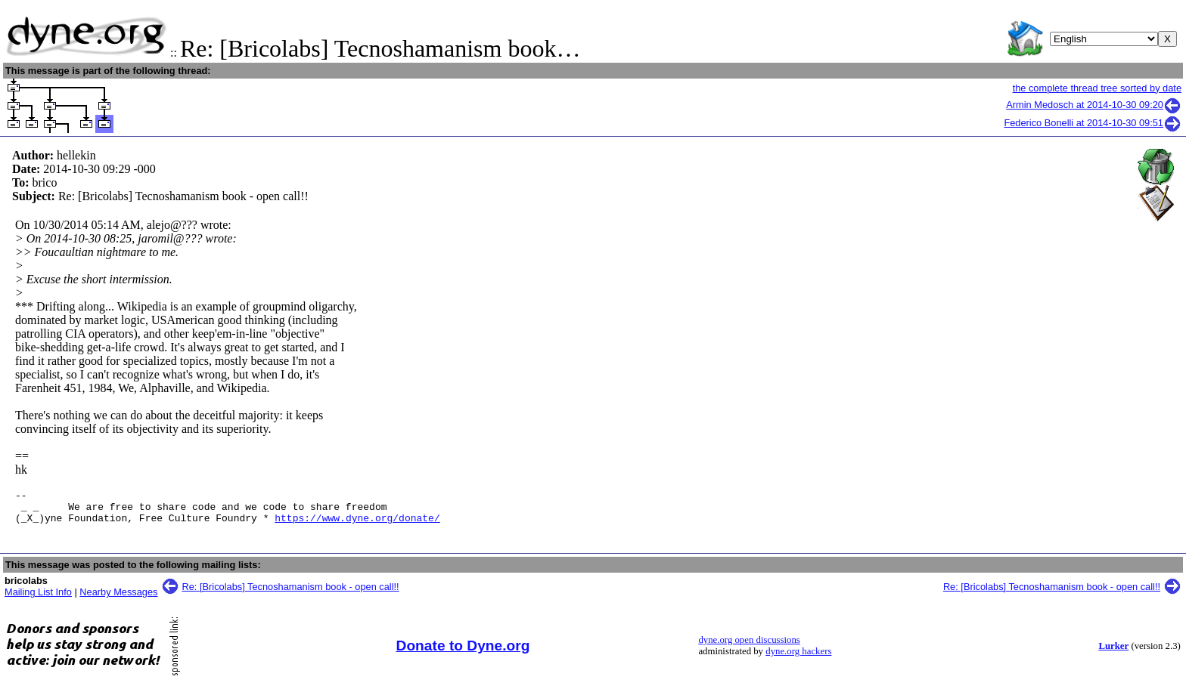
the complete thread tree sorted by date (1097, 88)
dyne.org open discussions (748, 646)
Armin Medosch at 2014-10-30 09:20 (1093, 104)
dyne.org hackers (798, 658)
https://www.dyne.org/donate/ (357, 524)
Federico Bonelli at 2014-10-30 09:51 (1092, 122)
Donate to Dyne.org (463, 652)
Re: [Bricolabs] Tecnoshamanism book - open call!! (290, 593)
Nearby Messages (118, 598)
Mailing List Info (38, 598)
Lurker (1113, 652)
